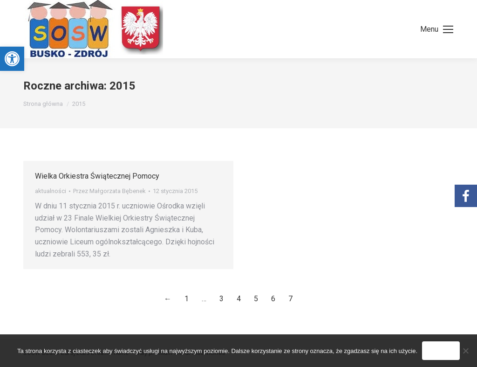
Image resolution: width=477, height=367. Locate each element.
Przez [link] (109, 190)
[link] (12, 59)
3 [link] (221, 298)
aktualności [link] (50, 190)
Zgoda (440, 350)
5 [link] (256, 298)
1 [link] (186, 298)
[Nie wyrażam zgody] (465, 350)
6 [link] (273, 298)
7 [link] (290, 298)
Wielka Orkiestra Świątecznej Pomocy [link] (97, 176)
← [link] (167, 298)
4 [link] (239, 298)
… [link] (204, 298)
